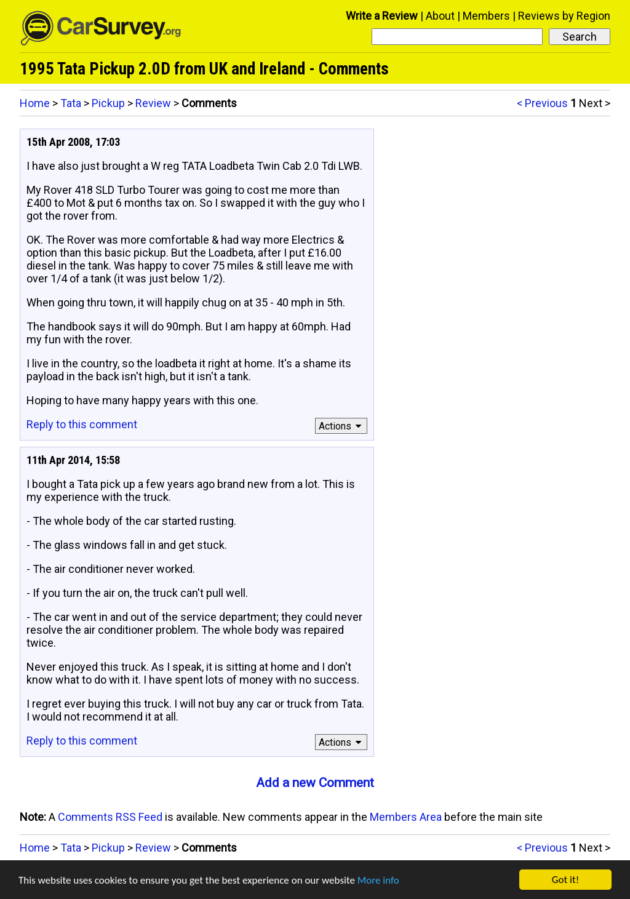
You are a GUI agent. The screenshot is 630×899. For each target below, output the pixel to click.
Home (35, 103)
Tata (70, 103)
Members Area (406, 816)
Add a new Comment (315, 782)
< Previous (542, 103)
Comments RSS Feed (110, 816)
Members (486, 15)
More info (378, 880)
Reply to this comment (81, 424)
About (440, 15)
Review (153, 103)
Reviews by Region (564, 15)
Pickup (108, 103)
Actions (342, 426)
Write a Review (382, 15)
